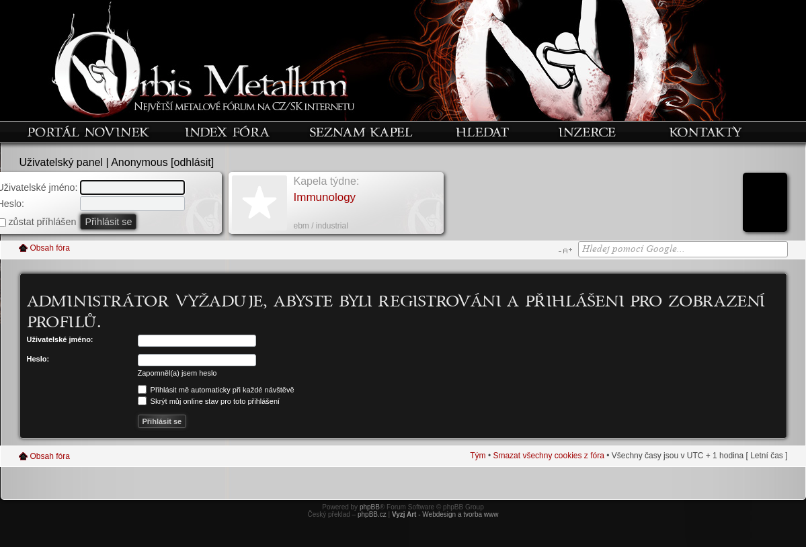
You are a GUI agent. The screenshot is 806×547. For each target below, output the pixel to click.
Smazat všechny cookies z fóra (548, 455)
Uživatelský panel (61, 162)
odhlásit (192, 162)
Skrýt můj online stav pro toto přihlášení (209, 401)
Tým (477, 455)
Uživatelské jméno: (60, 339)
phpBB (370, 507)
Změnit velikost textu (565, 251)
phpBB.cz (372, 514)
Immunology (325, 197)
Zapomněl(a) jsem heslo (177, 373)
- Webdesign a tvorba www (445, 514)
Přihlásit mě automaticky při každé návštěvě (216, 390)
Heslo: (38, 359)
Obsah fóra (50, 248)
